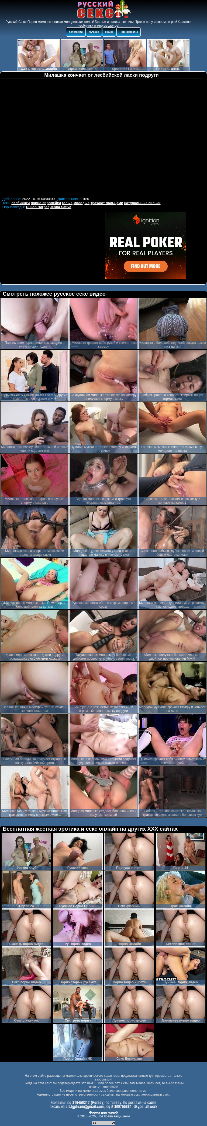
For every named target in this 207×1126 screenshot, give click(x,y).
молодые (82, 203)
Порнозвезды (128, 31)
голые (67, 203)
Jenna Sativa (60, 207)
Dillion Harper (37, 207)
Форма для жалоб (103, 1112)
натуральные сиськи (142, 203)
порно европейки (46, 203)
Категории (76, 31)
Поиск (109, 31)
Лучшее (94, 31)
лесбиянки (20, 203)
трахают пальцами (107, 203)
